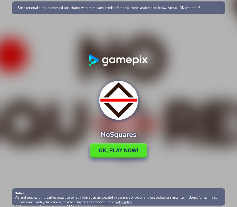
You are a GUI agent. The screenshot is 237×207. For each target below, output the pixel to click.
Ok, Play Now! (118, 150)
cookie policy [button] (123, 202)
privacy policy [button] (133, 197)
